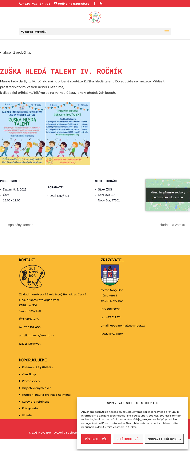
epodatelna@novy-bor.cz (127, 325)
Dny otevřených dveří (37, 388)
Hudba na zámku (173, 225)
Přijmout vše (96, 439)
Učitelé (27, 415)
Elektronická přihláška (37, 367)
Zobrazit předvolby (164, 439)
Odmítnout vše (128, 439)
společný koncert (20, 225)
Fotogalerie (30, 408)
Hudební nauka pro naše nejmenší (46, 394)
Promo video (31, 381)
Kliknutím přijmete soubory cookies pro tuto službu (167, 195)
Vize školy (29, 374)
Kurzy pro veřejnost (35, 401)
